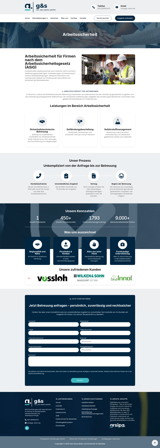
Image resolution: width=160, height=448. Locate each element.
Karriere (74, 18)
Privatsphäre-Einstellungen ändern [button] (52, 439)
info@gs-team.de (128, 8)
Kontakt (83, 18)
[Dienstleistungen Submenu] (47, 18)
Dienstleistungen (39, 18)
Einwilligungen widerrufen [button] (111, 439)
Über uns (64, 18)
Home (27, 18)
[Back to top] (155, 443)
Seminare (54, 18)
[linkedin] (27, 428)
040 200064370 (104, 8)
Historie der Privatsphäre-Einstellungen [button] (83, 439)
